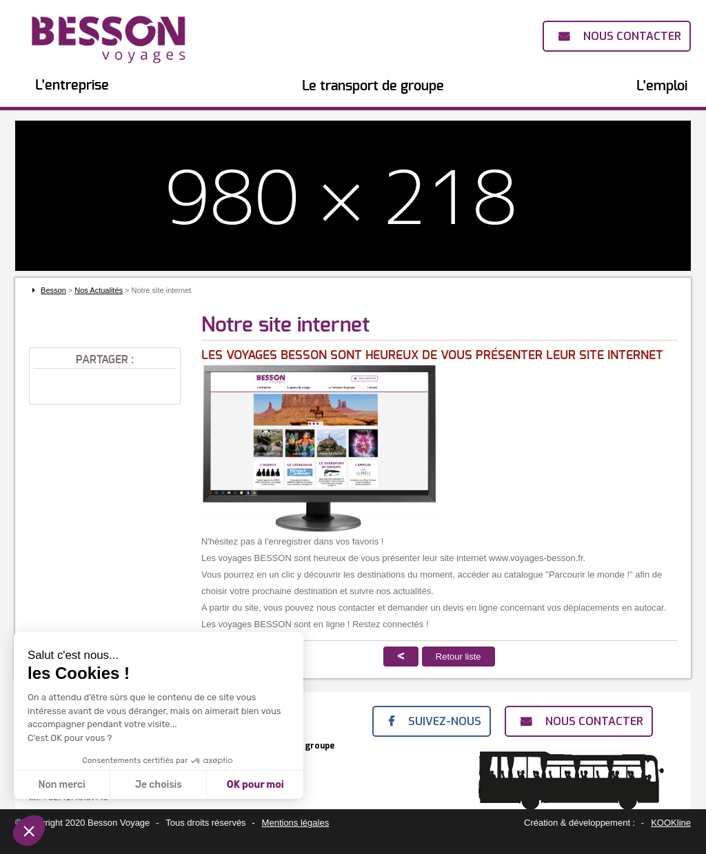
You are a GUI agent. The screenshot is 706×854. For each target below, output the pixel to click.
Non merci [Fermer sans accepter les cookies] (61, 785)
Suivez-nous (444, 721)
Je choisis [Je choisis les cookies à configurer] (158, 785)
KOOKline (671, 822)
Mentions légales (296, 822)
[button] (29, 830)
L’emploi (661, 86)
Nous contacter (632, 36)
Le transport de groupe (373, 86)
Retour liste (458, 656)
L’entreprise (72, 85)
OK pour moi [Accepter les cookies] (255, 785)
